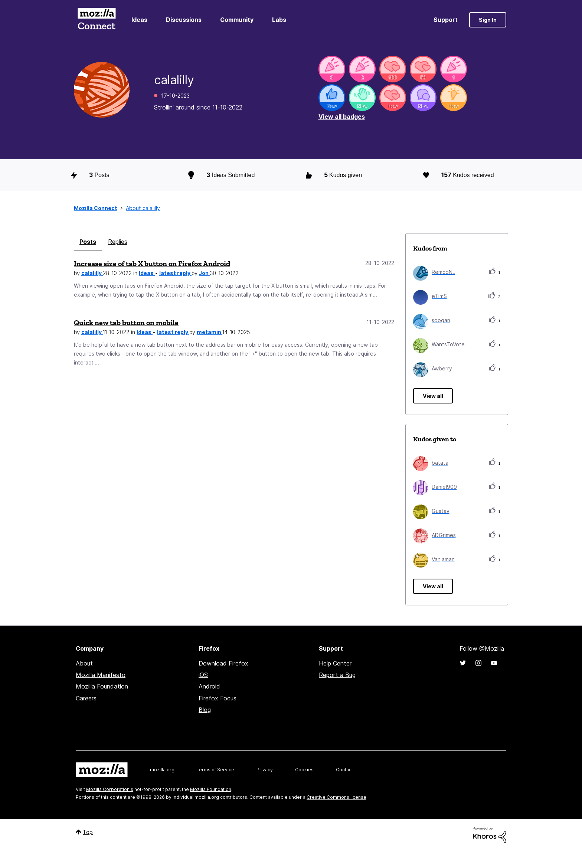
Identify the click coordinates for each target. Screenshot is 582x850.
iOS (203, 675)
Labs (279, 19)
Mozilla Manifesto (100, 675)
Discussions (184, 19)
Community (237, 19)
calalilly (92, 273)
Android (209, 686)
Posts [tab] (87, 241)
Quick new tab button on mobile (126, 322)
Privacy (264, 769)
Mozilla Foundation (102, 686)
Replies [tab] (117, 241)
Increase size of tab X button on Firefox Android (152, 263)
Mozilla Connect (96, 20)
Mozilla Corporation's (109, 789)
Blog (205, 709)
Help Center (335, 663)
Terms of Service (215, 769)
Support (446, 19)
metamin (209, 332)
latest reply (175, 273)
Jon (204, 273)
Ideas (139, 19)
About (84, 663)
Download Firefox (223, 663)
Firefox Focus (217, 698)
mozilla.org (162, 769)
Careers (86, 698)
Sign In (488, 20)
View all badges (341, 116)
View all (433, 396)
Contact (344, 769)
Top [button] (88, 832)
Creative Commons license (336, 797)
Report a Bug (337, 675)
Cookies (304, 769)
